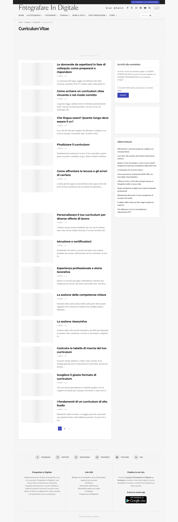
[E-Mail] (137, 83)
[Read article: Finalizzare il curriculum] (37, 154)
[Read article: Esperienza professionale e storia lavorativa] (37, 277)
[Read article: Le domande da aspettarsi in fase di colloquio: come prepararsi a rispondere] (37, 74)
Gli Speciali (36, 22)
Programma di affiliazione (88, 494)
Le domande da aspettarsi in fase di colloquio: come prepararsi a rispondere (81, 68)
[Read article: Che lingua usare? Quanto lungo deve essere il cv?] (37, 127)
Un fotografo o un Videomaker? (145, 2)
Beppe (61, 76)
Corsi (112, 15)
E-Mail (120, 80)
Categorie (27, 22)
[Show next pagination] (69, 429)
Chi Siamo (89, 483)
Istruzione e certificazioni (74, 241)
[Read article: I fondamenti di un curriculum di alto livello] (37, 411)
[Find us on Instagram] (136, 8)
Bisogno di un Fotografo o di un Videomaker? (89, 477)
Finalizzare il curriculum (73, 144)
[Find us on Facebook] (127, 8)
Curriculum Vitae (47, 22)
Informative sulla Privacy (89, 486)
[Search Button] (150, 15)
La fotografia (34, 15)
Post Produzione (97, 15)
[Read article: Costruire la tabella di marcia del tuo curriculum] (37, 357)
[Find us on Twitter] (132, 7)
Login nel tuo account (89, 480)
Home (21, 15)
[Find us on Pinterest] (141, 8)
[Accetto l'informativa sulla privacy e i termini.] (118, 87)
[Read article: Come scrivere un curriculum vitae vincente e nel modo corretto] (37, 100)
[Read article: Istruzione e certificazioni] (37, 251)
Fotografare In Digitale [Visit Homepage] (48, 8)
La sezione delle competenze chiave (81, 294)
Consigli (64, 15)
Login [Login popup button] (109, 8)
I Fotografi (50, 15)
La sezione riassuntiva (72, 321)
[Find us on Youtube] (145, 8)
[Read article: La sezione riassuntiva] (37, 331)
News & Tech (78, 15)
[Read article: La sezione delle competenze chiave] (37, 304)
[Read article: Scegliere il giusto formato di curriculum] (37, 384)
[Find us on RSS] (149, 8)
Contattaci (89, 491)
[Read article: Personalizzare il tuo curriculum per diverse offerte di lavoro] (37, 224)
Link (119, 91)
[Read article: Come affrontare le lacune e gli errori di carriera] (37, 180)
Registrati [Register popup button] (118, 8)
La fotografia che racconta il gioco (130, 170)
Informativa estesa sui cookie (89, 488)
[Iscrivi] (123, 95)
